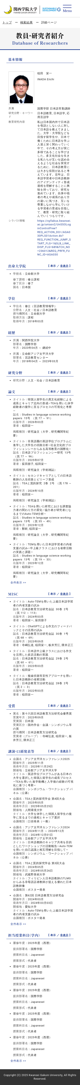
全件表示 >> (18, 582)
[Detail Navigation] (67, 9)
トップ (7, 22)
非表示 (64, 265)
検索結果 (26, 22)
